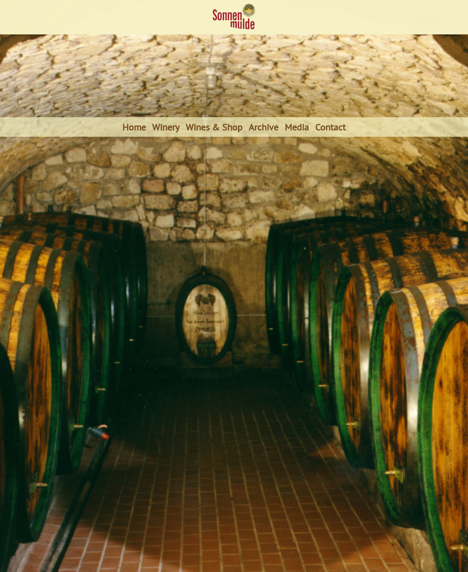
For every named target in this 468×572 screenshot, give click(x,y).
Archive (263, 127)
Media (297, 127)
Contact (330, 127)
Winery (165, 127)
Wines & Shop (214, 127)
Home (134, 127)
